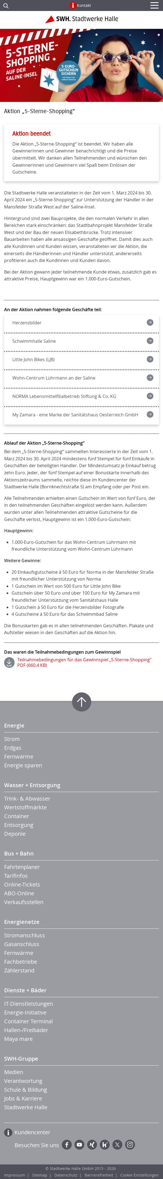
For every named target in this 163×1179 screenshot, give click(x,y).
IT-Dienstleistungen (28, 1003)
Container (16, 816)
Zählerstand (19, 970)
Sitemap (39, 1175)
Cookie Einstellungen (139, 1175)
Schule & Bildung (25, 1089)
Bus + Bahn (19, 853)
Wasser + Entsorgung (32, 785)
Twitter (117, 1145)
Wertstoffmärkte (25, 807)
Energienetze (22, 922)
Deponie (15, 833)
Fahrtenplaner (22, 867)
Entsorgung (18, 825)
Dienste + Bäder (25, 990)
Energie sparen (23, 765)
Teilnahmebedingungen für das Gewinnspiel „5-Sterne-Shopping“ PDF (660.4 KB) (84, 662)
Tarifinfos (16, 875)
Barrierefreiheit (99, 1175)
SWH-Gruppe (21, 1058)
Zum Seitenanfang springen (81, 702)
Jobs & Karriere (23, 1098)
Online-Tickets (22, 884)
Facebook (67, 1145)
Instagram (130, 1145)
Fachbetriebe (20, 961)
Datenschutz (66, 1175)
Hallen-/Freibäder (26, 1030)
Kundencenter (32, 1132)
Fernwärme (18, 756)
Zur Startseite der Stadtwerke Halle (81, 21)
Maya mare (18, 1039)
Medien (13, 1072)
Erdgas (12, 747)
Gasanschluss (21, 944)
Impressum (14, 1175)
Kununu (105, 1145)
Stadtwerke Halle (25, 1107)
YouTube (79, 1145)
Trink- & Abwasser (27, 798)
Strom (12, 739)
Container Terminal (28, 1021)
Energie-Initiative (25, 1012)
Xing (92, 1145)
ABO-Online (19, 893)
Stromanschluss (24, 935)
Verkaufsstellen (23, 902)
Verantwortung (23, 1081)
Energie (14, 725)
